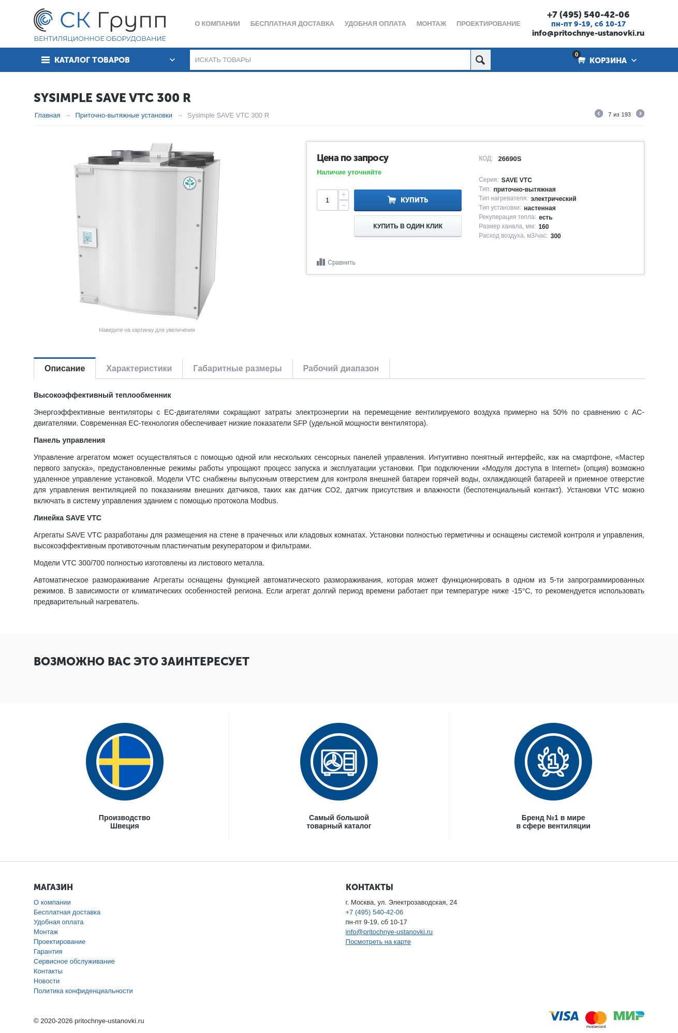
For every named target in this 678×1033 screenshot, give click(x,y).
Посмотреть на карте (378, 941)
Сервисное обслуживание (74, 961)
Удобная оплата (58, 922)
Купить (414, 200)
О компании (52, 902)
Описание (65, 368)
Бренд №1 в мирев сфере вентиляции (554, 821)
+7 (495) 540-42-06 (588, 14)
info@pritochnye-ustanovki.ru (588, 33)
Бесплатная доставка (67, 912)
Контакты (48, 971)
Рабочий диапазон (341, 368)
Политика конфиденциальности (83, 991)
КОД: (486, 158)
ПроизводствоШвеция (125, 821)
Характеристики (139, 368)
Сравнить (341, 262)
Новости (47, 981)
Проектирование (59, 941)
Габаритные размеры (237, 368)
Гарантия (48, 951)
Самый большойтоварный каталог (338, 821)
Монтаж (46, 932)
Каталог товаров (92, 60)
